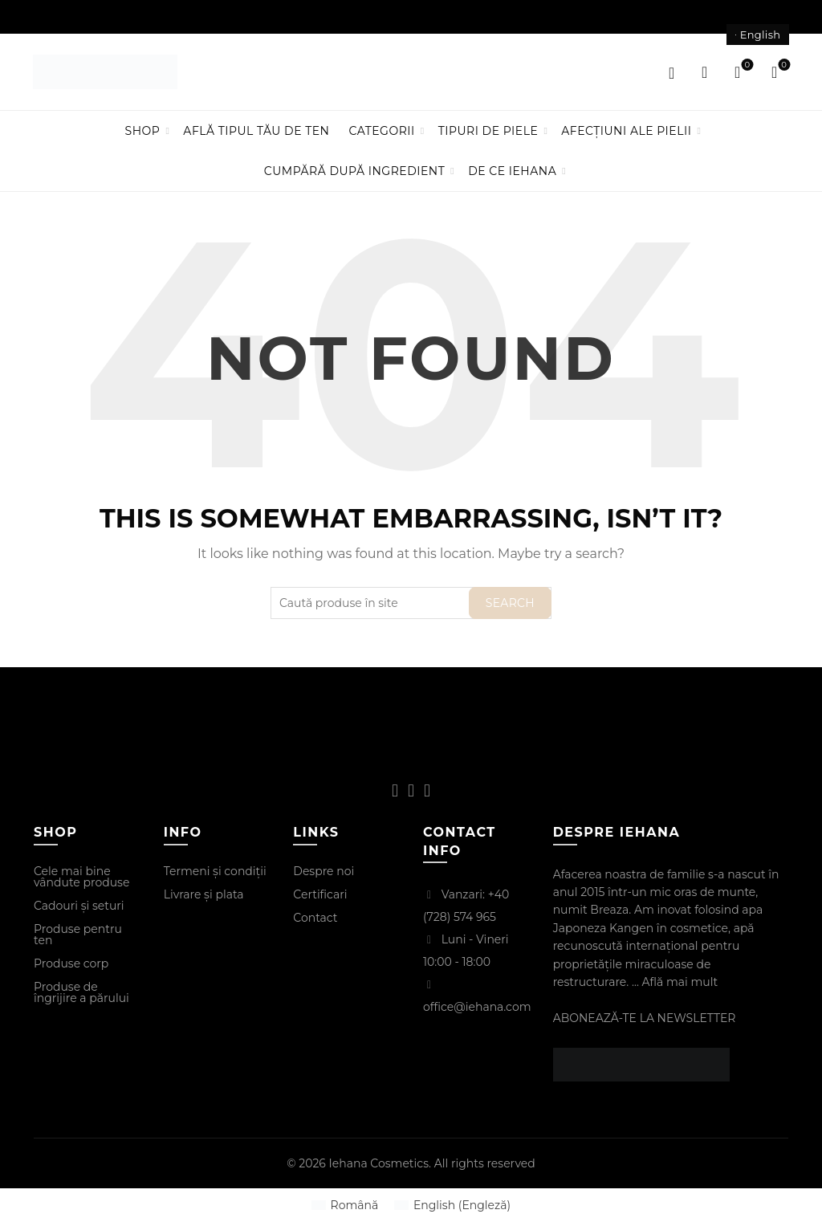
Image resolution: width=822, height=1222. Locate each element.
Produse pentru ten (78, 934)
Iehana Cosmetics (379, 1163)
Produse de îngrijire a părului (81, 992)
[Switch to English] (758, 35)
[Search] (705, 72)
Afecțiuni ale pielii (626, 131)
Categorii (381, 131)
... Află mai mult (675, 982)
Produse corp (71, 963)
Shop (143, 131)
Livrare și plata (204, 894)
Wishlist (745, 65)
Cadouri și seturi (79, 905)
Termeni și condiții (215, 871)
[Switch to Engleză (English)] (452, 1205)
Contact (315, 917)
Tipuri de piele (488, 131)
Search (510, 603)
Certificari (320, 894)
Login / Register (672, 72)
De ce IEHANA (512, 171)
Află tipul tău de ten (256, 131)
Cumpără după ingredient (354, 171)
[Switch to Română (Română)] (344, 1205)
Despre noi (323, 871)
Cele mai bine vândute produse (81, 877)
